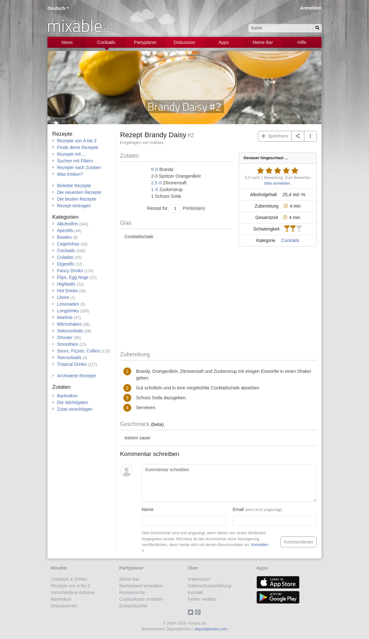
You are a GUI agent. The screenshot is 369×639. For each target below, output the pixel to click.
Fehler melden (202, 599)
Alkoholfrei (67, 223)
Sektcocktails (70, 330)
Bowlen (64, 237)
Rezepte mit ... (71, 154)
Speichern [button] (275, 135)
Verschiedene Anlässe (73, 592)
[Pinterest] (199, 612)
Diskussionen (64, 605)
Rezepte (62, 134)
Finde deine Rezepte (77, 147)
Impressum (199, 579)
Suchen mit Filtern (75, 160)
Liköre (63, 297)
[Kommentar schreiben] (229, 483)
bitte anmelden (277, 183)
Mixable (59, 568)
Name (148, 509)
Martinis (65, 317)
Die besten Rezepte (76, 199)
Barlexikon (67, 395)
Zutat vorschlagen (74, 409)
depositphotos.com (211, 629)
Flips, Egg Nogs (73, 277)
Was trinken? (70, 174)
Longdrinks (68, 310)
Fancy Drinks (70, 270)
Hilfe (302, 42)
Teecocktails (69, 357)
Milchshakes (69, 324)
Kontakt (195, 592)
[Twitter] (191, 612)
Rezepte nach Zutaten (79, 167)
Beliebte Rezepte (74, 185)
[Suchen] (317, 28)
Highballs (66, 284)
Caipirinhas (68, 243)
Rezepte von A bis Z (77, 140)
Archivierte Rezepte (76, 375)
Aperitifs (65, 230)
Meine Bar (263, 42)
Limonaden (68, 304)
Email (257, 509)
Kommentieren (298, 541)
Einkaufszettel (133, 605)
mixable (79, 25)
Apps (224, 42)
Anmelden (311, 8)
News (67, 42)
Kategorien (65, 217)
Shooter (65, 337)
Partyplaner (145, 42)
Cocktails (106, 42)
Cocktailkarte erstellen (141, 599)
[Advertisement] (218, 299)
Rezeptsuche (132, 592)
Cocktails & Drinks (69, 579)
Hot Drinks (67, 290)
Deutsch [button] (56, 8)
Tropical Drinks (72, 364)
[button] (310, 136)
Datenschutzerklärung (209, 585)
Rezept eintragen (74, 205)
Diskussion (184, 42)
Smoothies (67, 344)
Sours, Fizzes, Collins (78, 350)
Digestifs (65, 263)
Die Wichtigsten (72, 402)
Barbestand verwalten (141, 585)
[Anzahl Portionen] (175, 208)
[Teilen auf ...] (297, 136)
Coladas (65, 257)
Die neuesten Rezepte (79, 192)
